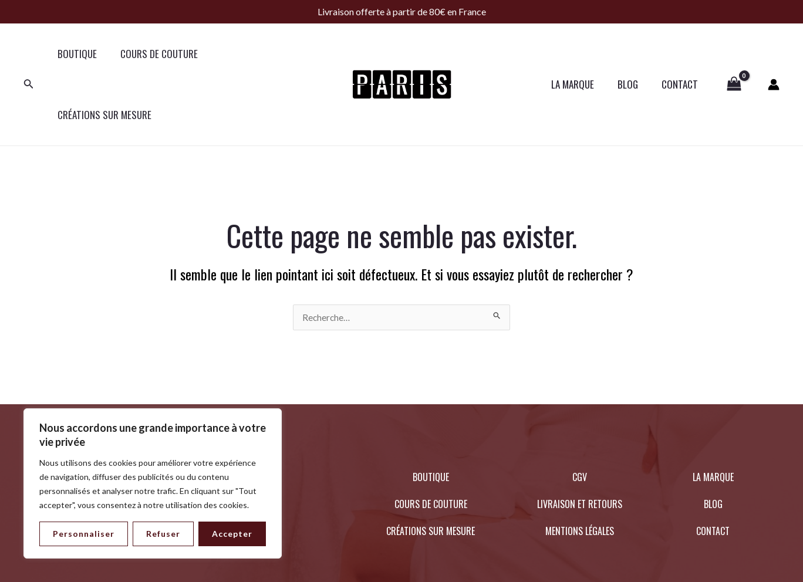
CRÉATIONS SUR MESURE (259, 53)
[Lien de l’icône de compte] (774, 54)
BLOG (633, 53)
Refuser (163, 534)
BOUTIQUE (75, 53)
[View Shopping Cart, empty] (734, 54)
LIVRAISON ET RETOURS (579, 443)
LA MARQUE (581, 53)
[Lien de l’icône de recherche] (28, 54)
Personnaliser (83, 534)
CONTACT (681, 53)
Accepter (232, 534)
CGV (579, 417)
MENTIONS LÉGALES (579, 470)
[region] (152, 483)
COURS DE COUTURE (154, 53)
